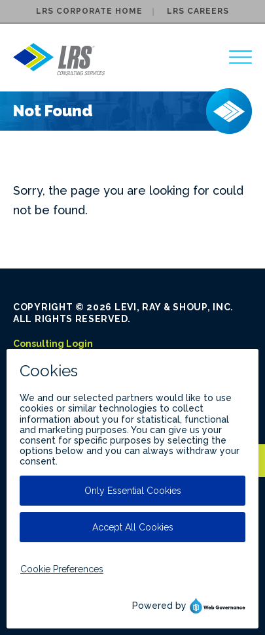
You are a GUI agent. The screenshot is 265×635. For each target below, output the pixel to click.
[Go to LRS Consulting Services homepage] (59, 59)
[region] (240, 57)
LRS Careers (198, 11)
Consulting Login (53, 343)
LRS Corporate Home (89, 11)
